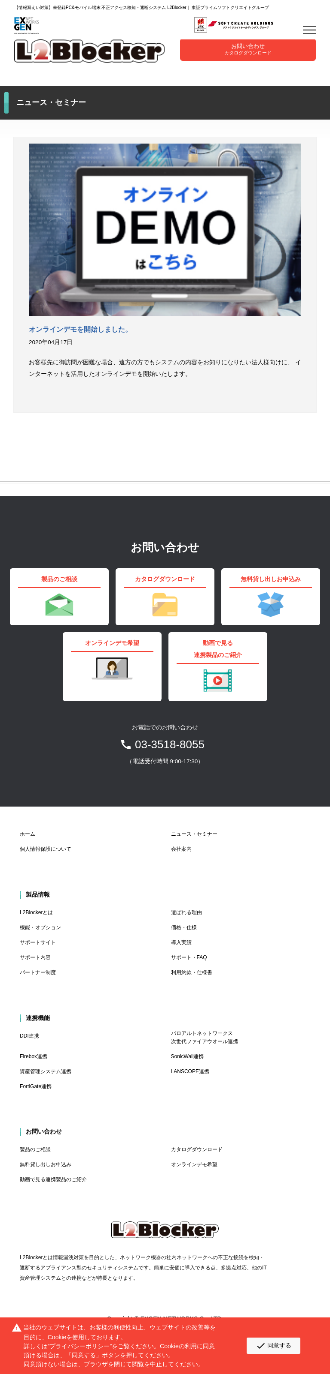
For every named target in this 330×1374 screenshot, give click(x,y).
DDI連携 (29, 1036)
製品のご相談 (35, 1149)
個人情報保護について (45, 849)
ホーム (27, 834)
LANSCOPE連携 (190, 1071)
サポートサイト (38, 942)
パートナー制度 (38, 972)
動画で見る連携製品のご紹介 (53, 1179)
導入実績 (181, 942)
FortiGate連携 (36, 1086)
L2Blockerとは (36, 912)
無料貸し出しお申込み (45, 1164)
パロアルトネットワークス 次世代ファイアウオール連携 (204, 1037)
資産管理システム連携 (45, 1071)
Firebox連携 (33, 1056)
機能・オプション (40, 927)
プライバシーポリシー (79, 1346)
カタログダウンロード (197, 1149)
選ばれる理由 (186, 912)
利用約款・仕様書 (191, 972)
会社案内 (181, 849)
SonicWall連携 (187, 1056)
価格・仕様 (184, 927)
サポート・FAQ (189, 957)
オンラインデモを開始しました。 (80, 329)
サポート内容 (35, 957)
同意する (273, 1346)
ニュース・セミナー (194, 834)
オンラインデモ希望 (194, 1164)
